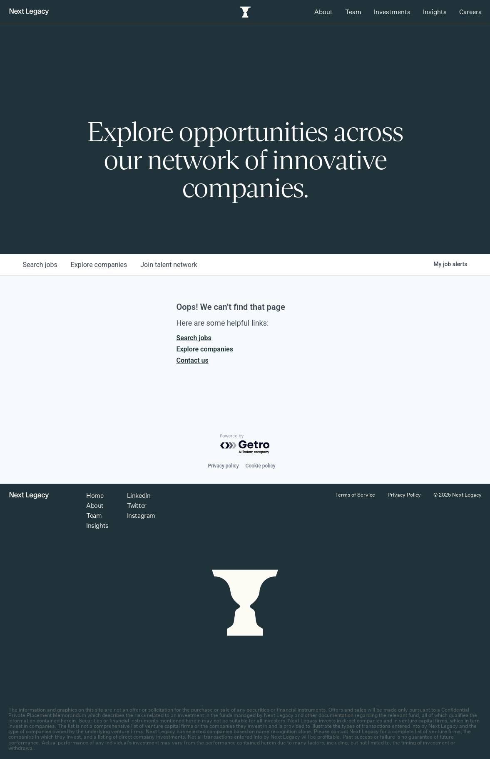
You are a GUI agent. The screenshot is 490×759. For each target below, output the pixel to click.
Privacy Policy (404, 494)
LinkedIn (138, 495)
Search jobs (194, 338)
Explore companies (205, 349)
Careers (470, 12)
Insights (435, 12)
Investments (392, 12)
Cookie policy (261, 466)
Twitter (137, 505)
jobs (40, 265)
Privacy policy (223, 466)
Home (94, 495)
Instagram (141, 515)
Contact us (193, 360)
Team (353, 12)
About (323, 12)
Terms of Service (355, 494)
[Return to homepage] (29, 11)
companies (99, 265)
